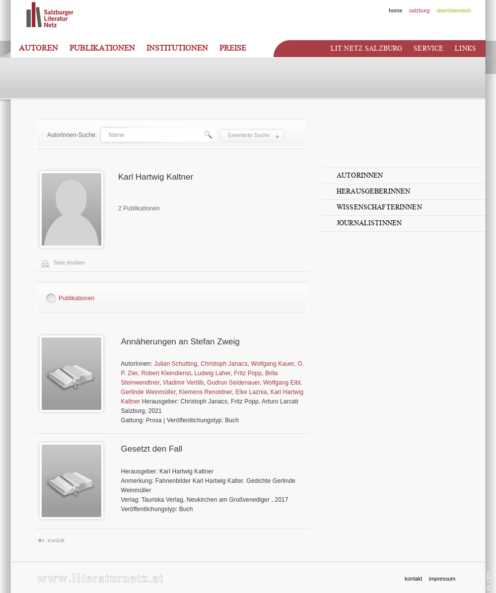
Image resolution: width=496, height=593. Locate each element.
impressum (442, 579)
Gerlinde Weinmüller (148, 392)
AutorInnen (360, 175)
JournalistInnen (369, 223)
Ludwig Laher (213, 373)
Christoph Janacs (224, 363)
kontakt (413, 579)
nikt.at (489, 581)
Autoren (38, 48)
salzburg (419, 10)
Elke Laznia (251, 392)
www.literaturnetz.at (100, 578)
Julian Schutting (175, 363)
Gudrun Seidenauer (233, 382)
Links (465, 48)
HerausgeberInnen (373, 191)
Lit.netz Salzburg (366, 48)
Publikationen (102, 48)
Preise (232, 48)
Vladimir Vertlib (183, 382)
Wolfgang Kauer (272, 363)
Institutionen (177, 48)
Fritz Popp (248, 373)
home (396, 10)
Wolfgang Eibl (281, 382)
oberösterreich (453, 10)
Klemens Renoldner (205, 392)
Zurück (51, 540)
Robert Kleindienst (166, 373)
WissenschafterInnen (379, 207)
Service (428, 48)
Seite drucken (69, 262)
